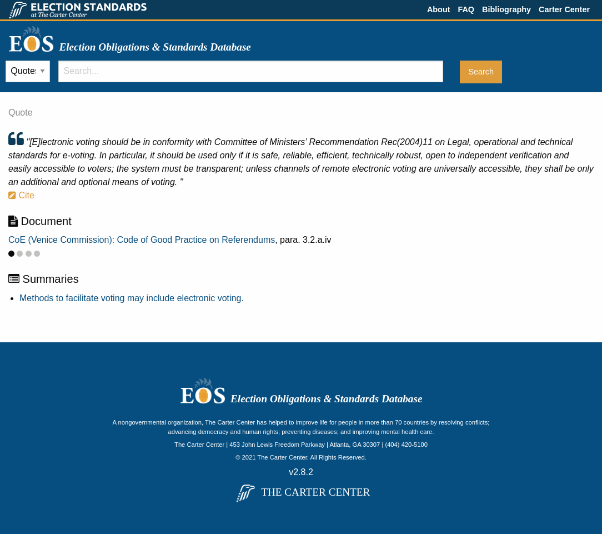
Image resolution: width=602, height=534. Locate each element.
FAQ (466, 9)
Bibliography (506, 9)
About (438, 9)
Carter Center (564, 9)
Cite (21, 195)
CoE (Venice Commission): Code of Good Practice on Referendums (141, 239)
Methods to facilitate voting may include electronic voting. (131, 298)
